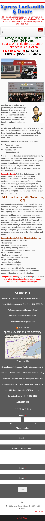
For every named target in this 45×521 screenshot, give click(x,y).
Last (34, 423)
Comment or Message (22, 448)
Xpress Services (24, 328)
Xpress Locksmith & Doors (22, 8)
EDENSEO (22, 509)
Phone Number (22, 428)
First (10, 423)
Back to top (39, 511)
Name (22, 415)
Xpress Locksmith (8, 174)
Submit (22, 490)
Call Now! (22, 518)
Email (22, 438)
